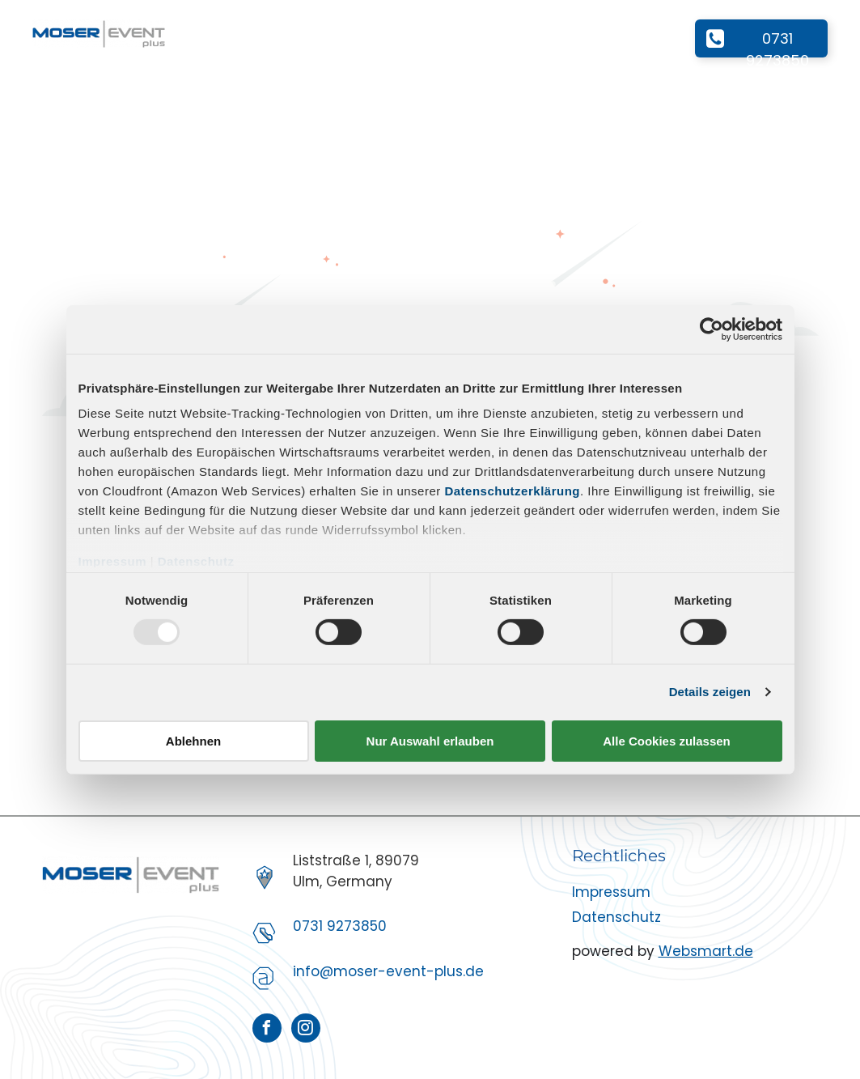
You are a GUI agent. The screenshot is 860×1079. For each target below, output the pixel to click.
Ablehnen (193, 741)
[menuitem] (209, 35)
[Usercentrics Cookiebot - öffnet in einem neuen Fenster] (711, 328)
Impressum (112, 561)
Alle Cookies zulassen (667, 741)
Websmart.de (706, 951)
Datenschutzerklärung (512, 491)
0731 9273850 (340, 926)
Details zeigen (710, 692)
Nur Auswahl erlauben (430, 741)
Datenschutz (196, 561)
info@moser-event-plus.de (388, 971)
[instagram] (305, 1030)
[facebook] (267, 1030)
